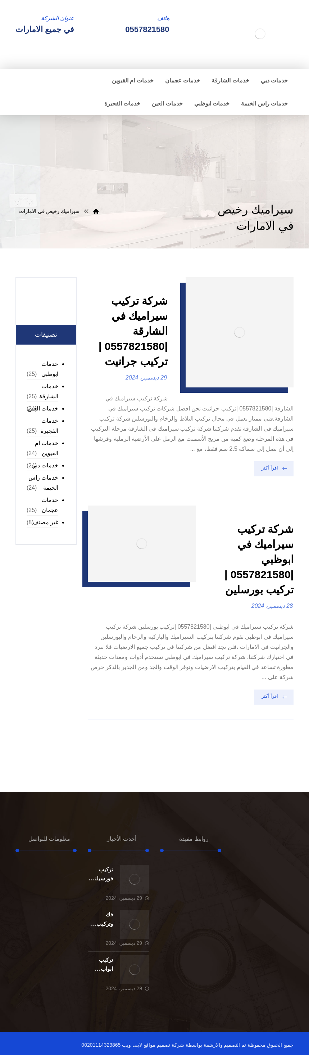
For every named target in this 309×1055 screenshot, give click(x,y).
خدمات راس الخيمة (43, 483)
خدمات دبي (44, 465)
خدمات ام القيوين (46, 448)
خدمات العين (43, 408)
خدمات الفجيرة (49, 426)
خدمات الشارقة (48, 391)
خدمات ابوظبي (49, 369)
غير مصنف (45, 522)
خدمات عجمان (49, 505)
